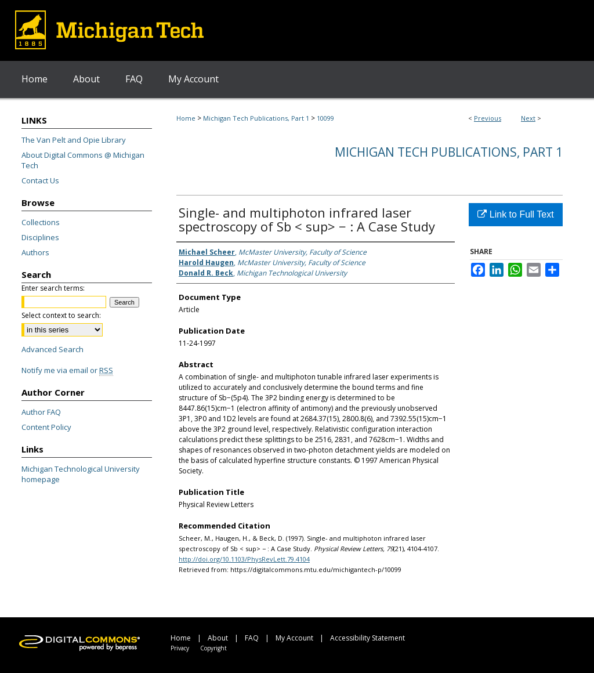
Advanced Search (52, 349)
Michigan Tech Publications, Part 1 (256, 118)
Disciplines (40, 237)
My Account (294, 638)
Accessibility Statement (367, 638)
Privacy (180, 648)
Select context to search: (61, 315)
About (218, 638)
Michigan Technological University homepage (80, 474)
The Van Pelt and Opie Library (73, 140)
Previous (487, 118)
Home (185, 118)
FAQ (252, 638)
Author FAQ (41, 412)
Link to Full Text (515, 214)
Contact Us (40, 180)
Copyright (213, 648)
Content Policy (46, 427)
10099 (325, 118)
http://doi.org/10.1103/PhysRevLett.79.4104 (244, 559)
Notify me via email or (67, 370)
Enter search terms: (53, 288)
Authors (35, 252)
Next (528, 118)
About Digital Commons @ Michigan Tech (82, 160)
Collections (40, 222)
